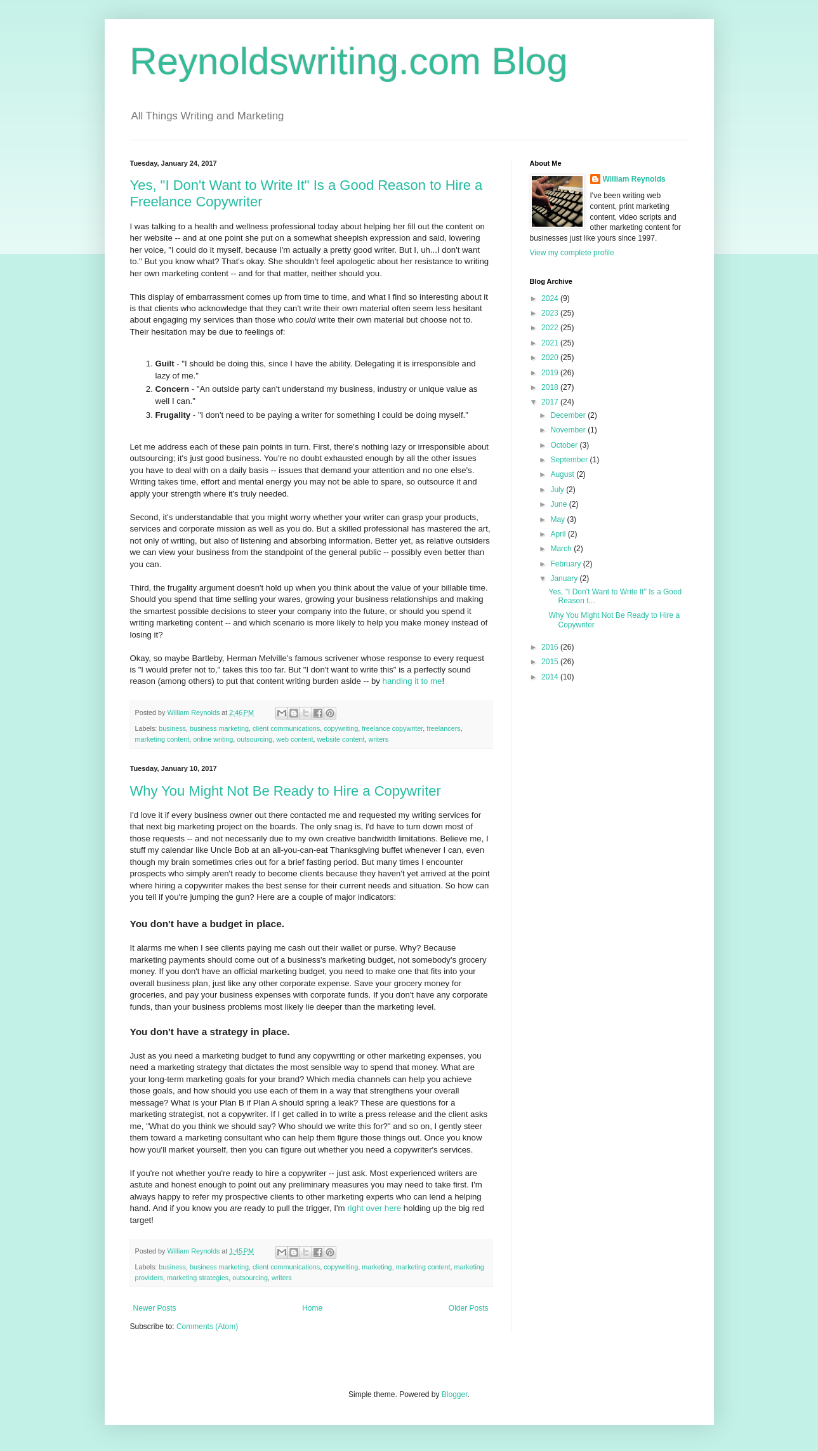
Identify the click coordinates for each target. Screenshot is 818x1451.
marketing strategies (197, 1277)
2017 (550, 402)
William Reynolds (634, 179)
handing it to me (412, 681)
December (569, 415)
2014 (550, 676)
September (570, 459)
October (564, 445)
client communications (286, 728)
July (558, 489)
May (558, 519)
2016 (550, 647)
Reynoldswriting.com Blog (349, 61)
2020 (550, 357)
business (172, 728)
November (569, 429)
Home (312, 1308)
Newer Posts (154, 1308)
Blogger (455, 1394)
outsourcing (254, 739)
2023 (550, 313)
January (564, 578)
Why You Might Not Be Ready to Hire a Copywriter (285, 791)
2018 (550, 387)
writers (378, 739)
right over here (374, 1208)
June (559, 504)
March (562, 548)
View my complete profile (572, 252)
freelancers (443, 728)
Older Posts (469, 1308)
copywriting (341, 728)
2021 (550, 342)
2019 (550, 372)
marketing (377, 1267)
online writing (213, 739)
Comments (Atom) (207, 1326)
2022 (550, 327)
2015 (550, 661)
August (563, 474)
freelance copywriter (392, 728)
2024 (550, 298)
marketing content (162, 739)
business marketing (219, 728)
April (558, 534)
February (566, 563)
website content (340, 739)
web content (294, 739)
